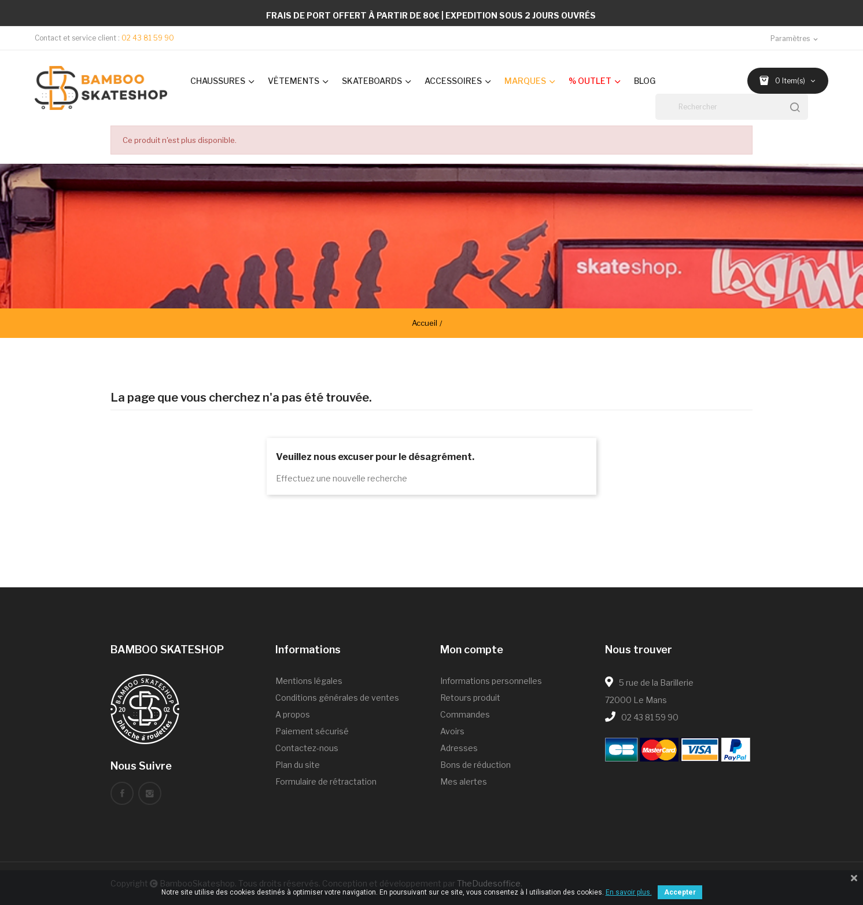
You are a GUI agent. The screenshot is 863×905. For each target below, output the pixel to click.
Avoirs (452, 731)
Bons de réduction (475, 765)
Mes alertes (463, 781)
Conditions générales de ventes (337, 697)
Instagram (149, 793)
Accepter (680, 892)
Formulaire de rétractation (326, 781)
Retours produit (470, 697)
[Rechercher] (731, 107)
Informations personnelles (491, 681)
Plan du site (297, 765)
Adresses (459, 748)
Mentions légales (308, 681)
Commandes (465, 714)
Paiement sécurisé (312, 731)
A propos (292, 714)
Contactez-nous (306, 748)
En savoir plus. (629, 892)
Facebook (122, 793)
